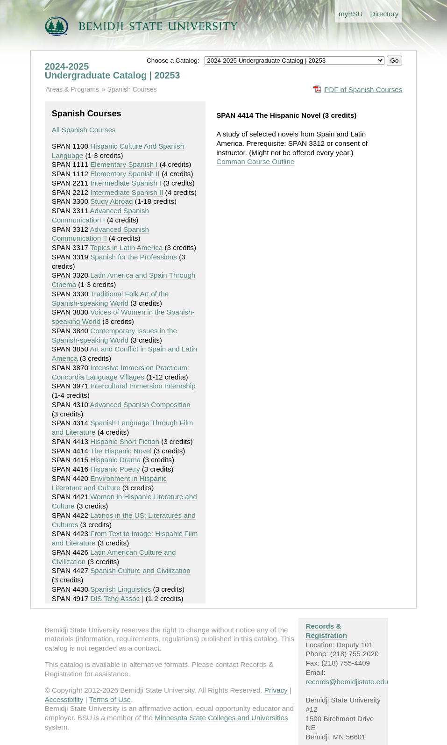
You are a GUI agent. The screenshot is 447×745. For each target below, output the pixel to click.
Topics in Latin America (126, 247)
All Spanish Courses (84, 130)
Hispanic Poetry (115, 469)
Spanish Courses (131, 89)
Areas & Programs (72, 89)
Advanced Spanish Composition (140, 404)
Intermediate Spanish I (125, 183)
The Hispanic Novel (121, 451)
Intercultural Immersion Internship (142, 386)
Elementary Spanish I (123, 164)
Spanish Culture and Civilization (140, 570)
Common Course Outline (255, 161)
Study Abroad (111, 201)
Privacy (276, 690)
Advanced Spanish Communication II (100, 234)
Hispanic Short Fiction (124, 441)
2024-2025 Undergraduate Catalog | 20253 (112, 71)
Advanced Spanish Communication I (100, 215)
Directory (384, 14)
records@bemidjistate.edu (346, 682)
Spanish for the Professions (133, 257)
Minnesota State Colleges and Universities (221, 718)
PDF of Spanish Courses (363, 89)
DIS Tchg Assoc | (116, 598)
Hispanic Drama (115, 460)
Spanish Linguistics (120, 589)
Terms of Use (110, 699)
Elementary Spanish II (125, 174)
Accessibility (64, 699)
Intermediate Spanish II (126, 192)
